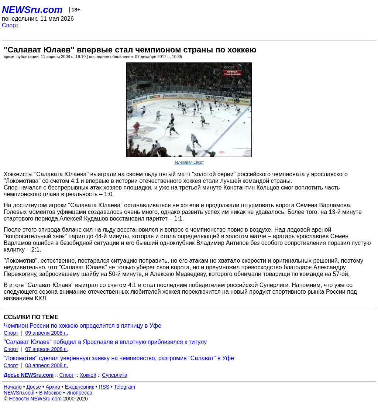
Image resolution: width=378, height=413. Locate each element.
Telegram (124, 387)
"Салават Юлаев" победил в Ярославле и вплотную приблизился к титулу (105, 342)
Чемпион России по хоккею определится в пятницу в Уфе (82, 325)
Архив (53, 387)
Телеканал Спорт (189, 162)
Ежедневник (79, 387)
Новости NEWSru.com (35, 399)
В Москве (50, 393)
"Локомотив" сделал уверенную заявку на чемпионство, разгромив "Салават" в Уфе (119, 358)
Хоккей (88, 375)
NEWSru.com (32, 9)
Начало (13, 387)
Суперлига (114, 375)
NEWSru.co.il (19, 393)
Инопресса (79, 393)
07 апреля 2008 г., (46, 349)
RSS (104, 387)
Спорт (10, 25)
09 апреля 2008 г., (46, 333)
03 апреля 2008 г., (46, 365)
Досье (33, 387)
